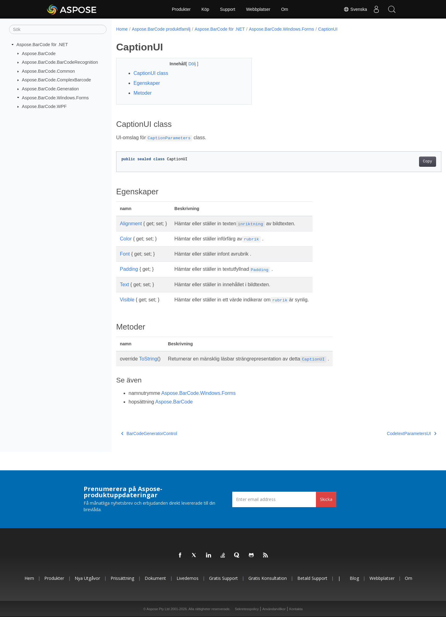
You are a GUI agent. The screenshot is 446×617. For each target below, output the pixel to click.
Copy (404, 161)
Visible (127, 299)
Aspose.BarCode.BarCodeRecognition (60, 62)
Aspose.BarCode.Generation (50, 88)
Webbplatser (258, 9)
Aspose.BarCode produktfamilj (161, 29)
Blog (354, 578)
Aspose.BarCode (39, 53)
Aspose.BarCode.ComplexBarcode (56, 79)
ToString (148, 358)
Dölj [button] (188, 63)
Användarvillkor (274, 609)
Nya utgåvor (87, 578)
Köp (205, 9)
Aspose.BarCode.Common (48, 71)
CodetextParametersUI (389, 433)
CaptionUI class (150, 73)
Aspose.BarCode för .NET (42, 44)
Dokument (155, 578)
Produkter (181, 9)
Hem (29, 578)
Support (227, 9)
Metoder (142, 93)
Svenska (355, 9)
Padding (129, 269)
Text (124, 284)
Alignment (131, 223)
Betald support (312, 578)
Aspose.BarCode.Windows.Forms (55, 97)
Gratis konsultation (267, 578)
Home (122, 29)
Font (125, 254)
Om (284, 9)
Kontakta (296, 609)
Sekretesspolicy (247, 609)
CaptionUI (327, 29)
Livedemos (188, 578)
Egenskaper (146, 83)
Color (126, 238)
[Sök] (58, 29)
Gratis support (223, 578)
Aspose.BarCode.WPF (44, 106)
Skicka (326, 499)
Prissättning (122, 578)
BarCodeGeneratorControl (149, 433)
